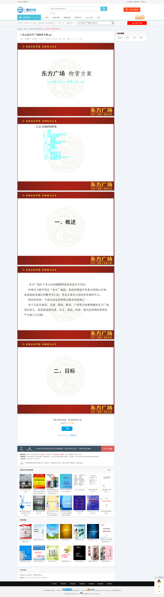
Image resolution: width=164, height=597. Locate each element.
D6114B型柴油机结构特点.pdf (39, 504)
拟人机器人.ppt (52, 553)
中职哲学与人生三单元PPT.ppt (93, 504)
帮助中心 (143, 2)
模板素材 (67, 18)
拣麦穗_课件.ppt (93, 553)
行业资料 (30, 29)
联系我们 (109, 584)
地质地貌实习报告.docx (106, 483)
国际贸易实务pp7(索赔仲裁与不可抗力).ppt (25, 505)
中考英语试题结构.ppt (79, 504)
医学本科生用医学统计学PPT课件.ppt (66, 483)
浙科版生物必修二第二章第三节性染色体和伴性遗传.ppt (52, 484)
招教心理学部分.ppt (39, 532)
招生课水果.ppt (79, 532)
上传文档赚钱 (131, 9)
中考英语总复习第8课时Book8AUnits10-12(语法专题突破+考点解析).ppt (52, 506)
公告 (98, 18)
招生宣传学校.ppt (39, 553)
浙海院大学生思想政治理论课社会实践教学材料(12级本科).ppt (39, 484)
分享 (26, 23)
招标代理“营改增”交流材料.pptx (25, 533)
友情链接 (91, 584)
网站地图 (72, 584)
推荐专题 (56, 18)
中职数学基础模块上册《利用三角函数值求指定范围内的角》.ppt (66, 506)
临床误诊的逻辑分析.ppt (106, 504)
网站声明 (63, 584)
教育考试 (78, 18)
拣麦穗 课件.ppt (66, 553)
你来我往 (27, 39)
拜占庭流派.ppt (66, 532)
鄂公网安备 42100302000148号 (90, 594)
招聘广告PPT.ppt (52, 532)
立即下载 (137, 23)
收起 (161, 577)
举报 (41, 23)
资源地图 (82, 584)
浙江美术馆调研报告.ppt (25, 483)
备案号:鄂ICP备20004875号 (72, 594)
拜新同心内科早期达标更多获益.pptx (106, 533)
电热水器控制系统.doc (93, 483)
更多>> (109, 470)
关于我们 (54, 584)
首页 (47, 18)
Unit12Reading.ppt (79, 482)
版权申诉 (50, 23)
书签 (20, 23)
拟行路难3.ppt (106, 553)
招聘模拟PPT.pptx (93, 532)
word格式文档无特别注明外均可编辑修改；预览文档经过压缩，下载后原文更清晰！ (64, 448)
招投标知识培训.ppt (25, 553)
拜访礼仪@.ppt (79, 553)
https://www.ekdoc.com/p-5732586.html (36, 577)
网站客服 (100, 584)
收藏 (33, 23)
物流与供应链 (38, 29)
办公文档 (89, 18)
